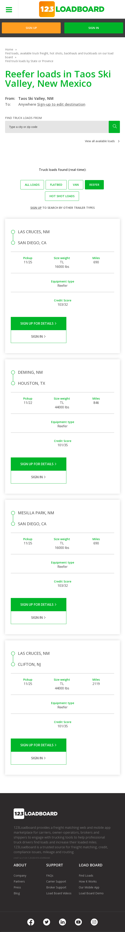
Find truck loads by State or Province (29, 61)
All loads (32, 185)
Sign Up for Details (36, 323)
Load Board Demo (91, 841)
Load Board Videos (58, 841)
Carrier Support (56, 829)
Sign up (36, 208)
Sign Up (31, 28)
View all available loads (100, 141)
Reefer (94, 185)
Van (76, 185)
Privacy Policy (49, 916)
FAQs (49, 823)
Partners (19, 829)
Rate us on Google (68, 921)
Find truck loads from (23, 118)
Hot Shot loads (62, 196)
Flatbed (56, 185)
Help (90, 916)
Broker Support (56, 835)
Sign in (93, 28)
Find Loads (86, 823)
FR (49, 921)
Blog (17, 841)
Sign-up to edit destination (61, 104)
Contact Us (19, 921)
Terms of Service (23, 916)
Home (9, 49)
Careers (103, 916)
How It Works (88, 829)
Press (17, 835)
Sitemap (37, 921)
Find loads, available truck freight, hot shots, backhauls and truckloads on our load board (59, 55)
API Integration (72, 916)
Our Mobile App (89, 835)
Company (20, 823)
